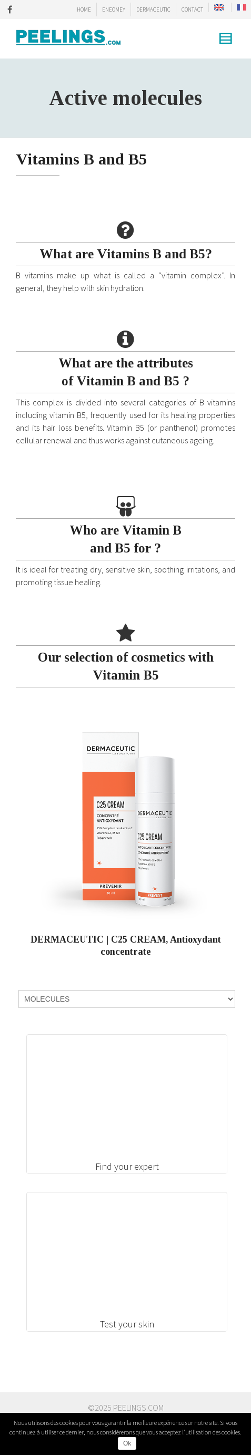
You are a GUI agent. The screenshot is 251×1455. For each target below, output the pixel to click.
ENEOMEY (113, 9)
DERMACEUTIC (153, 9)
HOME (84, 9)
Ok (127, 1443)
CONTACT (192, 9)
